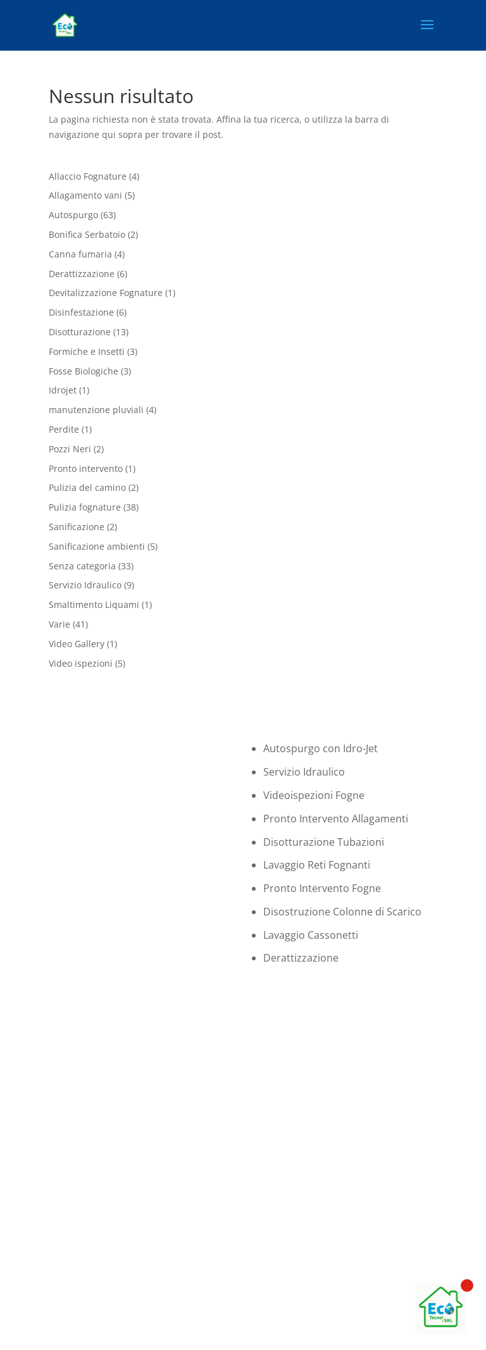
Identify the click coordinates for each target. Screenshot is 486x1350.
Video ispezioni (81, 663)
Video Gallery (76, 644)
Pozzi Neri (70, 449)
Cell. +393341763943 (297, 1198)
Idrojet (63, 390)
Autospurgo (73, 215)
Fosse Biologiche (83, 371)
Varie (59, 624)
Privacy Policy (275, 1335)
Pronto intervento (86, 468)
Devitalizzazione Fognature (106, 293)
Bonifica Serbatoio (87, 234)
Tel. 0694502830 (288, 1184)
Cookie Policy (209, 1335)
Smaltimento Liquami (94, 604)
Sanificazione (76, 527)
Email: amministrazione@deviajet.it (329, 1214)
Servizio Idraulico (85, 585)
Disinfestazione (81, 312)
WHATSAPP (358, 1115)
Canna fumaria (80, 254)
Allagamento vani (85, 195)
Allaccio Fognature (88, 176)
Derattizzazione (82, 274)
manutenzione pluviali (96, 410)
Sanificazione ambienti (97, 546)
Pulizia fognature (85, 507)
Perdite (64, 429)
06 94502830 (357, 1065)
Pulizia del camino (87, 487)
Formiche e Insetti (87, 351)
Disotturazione (80, 332)
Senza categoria (82, 566)
